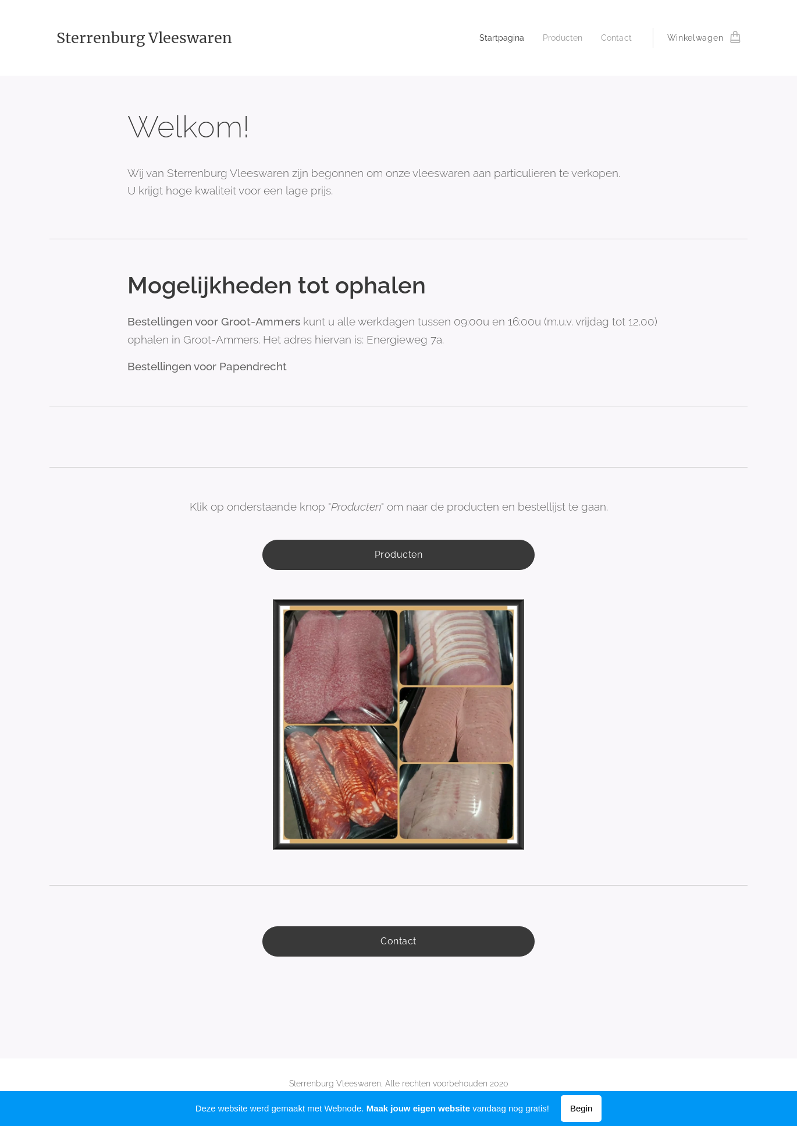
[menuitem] (497, 37)
